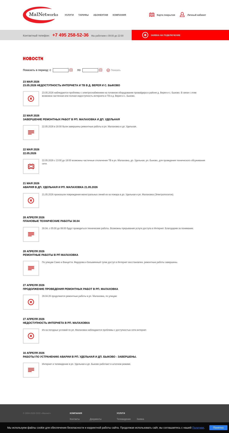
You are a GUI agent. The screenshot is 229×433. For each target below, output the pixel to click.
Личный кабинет (196, 15)
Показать (116, 70)
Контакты (75, 419)
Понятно (218, 427)
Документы (96, 419)
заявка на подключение (165, 35)
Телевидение (124, 419)
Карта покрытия (166, 15)
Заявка (140, 419)
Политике (198, 427)
